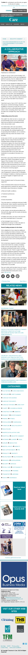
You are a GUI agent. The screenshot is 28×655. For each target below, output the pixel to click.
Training (15, 470)
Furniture (6, 425)
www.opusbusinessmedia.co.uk (14, 599)
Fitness (12, 418)
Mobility (17, 446)
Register (16, 31)
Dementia (17, 411)
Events (3, 28)
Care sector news (9, 404)
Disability (6, 415)
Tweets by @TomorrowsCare (13, 557)
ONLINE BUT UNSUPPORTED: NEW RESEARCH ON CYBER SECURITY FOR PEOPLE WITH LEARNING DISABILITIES (12, 357)
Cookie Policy (4, 647)
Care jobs (6, 394)
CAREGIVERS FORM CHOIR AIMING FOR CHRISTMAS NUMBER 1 (11, 15)
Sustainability (17, 467)
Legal (20, 439)
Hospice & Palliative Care (11, 432)
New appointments (9, 450)
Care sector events (9, 401)
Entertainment (16, 415)
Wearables (13, 477)
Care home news (18, 391)
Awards (16, 24)
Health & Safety (16, 425)
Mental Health (8, 446)
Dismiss (9, 11)
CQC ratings (7, 391)
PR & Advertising (6, 31)
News (22, 24)
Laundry (14, 439)
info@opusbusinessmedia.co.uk (12, 597)
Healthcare (7, 429)
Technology (7, 470)
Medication (13, 443)
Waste (5, 477)
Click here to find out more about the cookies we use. (14, 6)
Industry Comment (16, 39)
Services (13, 463)
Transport (6, 474)
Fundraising (17, 422)
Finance (5, 418)
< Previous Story (5, 281)
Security (5, 463)
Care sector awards (10, 398)
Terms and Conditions (15, 647)
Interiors (6, 439)
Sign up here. (8, 272)
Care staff (20, 404)
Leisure (5, 443)
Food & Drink (7, 422)
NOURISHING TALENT (7, 308)
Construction (7, 411)
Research (6, 460)
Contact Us (5, 35)
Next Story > (23, 281)
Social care (7, 467)
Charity (5, 408)
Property (14, 453)
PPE (18, 450)
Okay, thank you (19, 11)
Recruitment (7, 457)
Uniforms (15, 474)
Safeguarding (15, 460)
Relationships (18, 457)
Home (2, 24)
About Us (9, 24)
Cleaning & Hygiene (16, 408)
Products (6, 453)
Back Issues (11, 28)
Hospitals (6, 436)
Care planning (16, 394)
